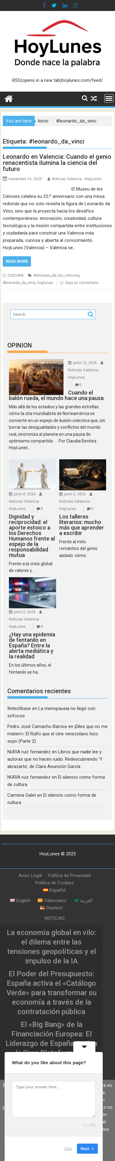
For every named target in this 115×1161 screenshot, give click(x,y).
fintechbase (19, 708)
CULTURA (15, 275)
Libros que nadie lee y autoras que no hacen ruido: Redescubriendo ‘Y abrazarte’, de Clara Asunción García (54, 759)
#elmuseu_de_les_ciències (56, 275)
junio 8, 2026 (25, 494)
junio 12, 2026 (85, 363)
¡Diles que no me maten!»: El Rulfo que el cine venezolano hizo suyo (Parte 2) (57, 734)
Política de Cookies (54, 883)
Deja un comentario (82, 283)
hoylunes (45, 283)
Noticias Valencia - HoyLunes (77, 179)
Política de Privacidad (69, 875)
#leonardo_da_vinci (19, 283)
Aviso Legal (30, 875)
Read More (17, 261)
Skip (68, 1148)
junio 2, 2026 (75, 494)
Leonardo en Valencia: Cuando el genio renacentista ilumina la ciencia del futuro (57, 163)
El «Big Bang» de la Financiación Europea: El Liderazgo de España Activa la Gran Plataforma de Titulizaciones (51, 1043)
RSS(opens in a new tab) (37, 80)
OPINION (19, 345)
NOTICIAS (54, 918)
